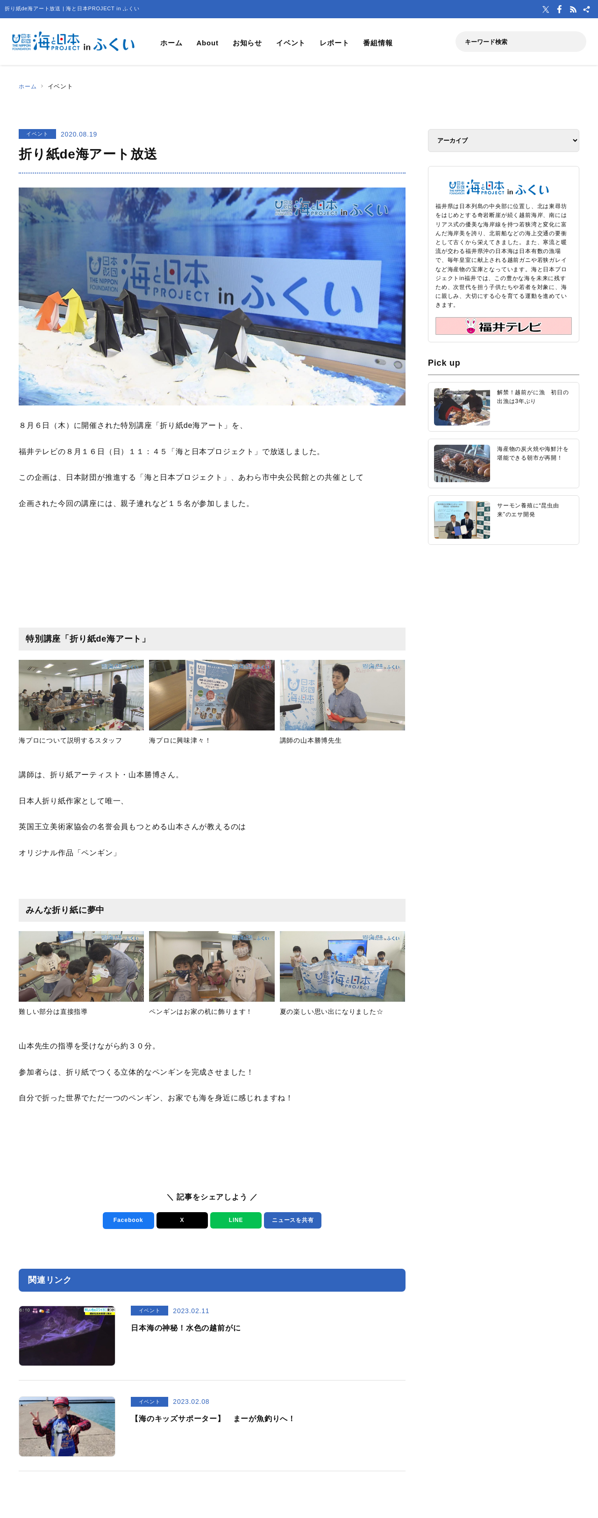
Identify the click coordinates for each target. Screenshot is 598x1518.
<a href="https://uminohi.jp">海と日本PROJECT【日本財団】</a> (503, 670)
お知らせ (247, 43)
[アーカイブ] (503, 140)
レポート (334, 43)
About (207, 43)
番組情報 (377, 43)
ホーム (171, 43)
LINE (234, 1220)
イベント (291, 43)
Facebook (126, 1220)
